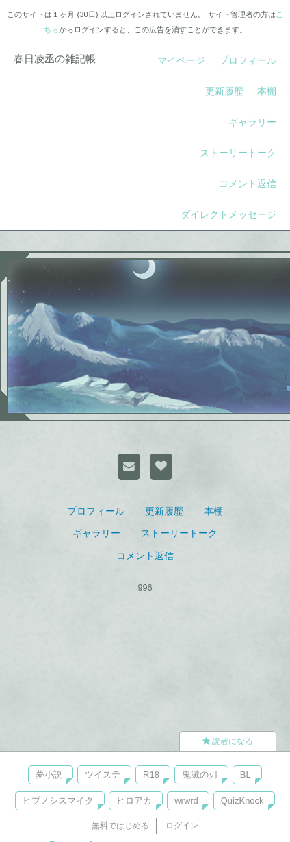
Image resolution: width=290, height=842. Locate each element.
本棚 (266, 91)
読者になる (227, 741)
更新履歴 (224, 91)
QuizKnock (242, 800)
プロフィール (247, 60)
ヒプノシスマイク (58, 800)
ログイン (182, 825)
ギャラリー (252, 121)
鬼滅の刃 (200, 774)
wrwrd (186, 800)
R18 (151, 774)
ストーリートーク (238, 152)
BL (245, 774)
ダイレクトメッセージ (228, 214)
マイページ (181, 60)
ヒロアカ (134, 800)
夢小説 (49, 774)
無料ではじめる (120, 825)
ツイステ (102, 774)
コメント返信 (247, 183)
